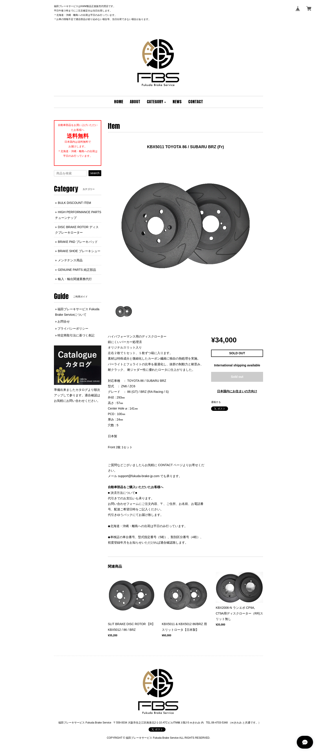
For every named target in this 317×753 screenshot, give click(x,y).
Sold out (237, 376)
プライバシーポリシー (72, 328)
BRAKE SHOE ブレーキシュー (79, 251)
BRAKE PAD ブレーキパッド (78, 242)
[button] (157, 102)
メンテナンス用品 (70, 260)
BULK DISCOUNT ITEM (74, 203)
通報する (216, 402)
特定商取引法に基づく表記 (75, 335)
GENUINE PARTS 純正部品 (77, 269)
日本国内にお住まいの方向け (237, 391)
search (95, 173)
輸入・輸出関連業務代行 (75, 279)
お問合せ (63, 321)
